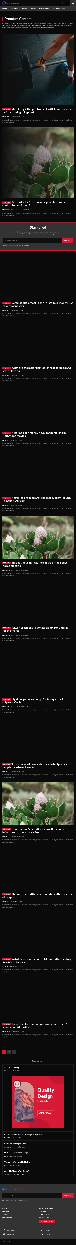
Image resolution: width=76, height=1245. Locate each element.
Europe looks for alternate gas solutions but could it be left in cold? (34, 204)
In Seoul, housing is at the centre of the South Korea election (34, 564)
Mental (5, 440)
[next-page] (14, 1052)
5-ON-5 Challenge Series (15, 1143)
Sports (5, 901)
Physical (7, 1138)
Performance (7, 210)
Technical (8, 1174)
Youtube (47, 1234)
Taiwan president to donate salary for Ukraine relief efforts (35, 629)
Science (5, 771)
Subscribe (67, 240)
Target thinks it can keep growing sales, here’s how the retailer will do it (35, 1025)
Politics (5, 116)
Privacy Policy (24, 245)
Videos (5, 966)
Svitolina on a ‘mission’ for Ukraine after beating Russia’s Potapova (36, 960)
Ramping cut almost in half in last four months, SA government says (37, 304)
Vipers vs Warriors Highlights (17, 1162)
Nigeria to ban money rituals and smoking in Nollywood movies (34, 434)
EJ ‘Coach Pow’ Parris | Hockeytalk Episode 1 (24, 1134)
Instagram (10, 1234)
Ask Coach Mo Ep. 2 (12, 1067)
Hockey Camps (9, 1147)
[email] (32, 240)
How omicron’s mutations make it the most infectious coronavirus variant (33, 830)
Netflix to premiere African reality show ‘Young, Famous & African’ (36, 499)
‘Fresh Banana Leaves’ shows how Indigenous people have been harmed (34, 765)
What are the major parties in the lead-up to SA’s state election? (36, 369)
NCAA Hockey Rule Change (16, 1153)
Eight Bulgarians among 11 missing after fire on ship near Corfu (36, 700)
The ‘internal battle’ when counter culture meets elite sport (37, 895)
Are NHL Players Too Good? (16, 1171)
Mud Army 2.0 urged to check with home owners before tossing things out (36, 110)
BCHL (6, 1156)
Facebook (10, 1230)
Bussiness (6, 1031)
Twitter (47, 1230)
